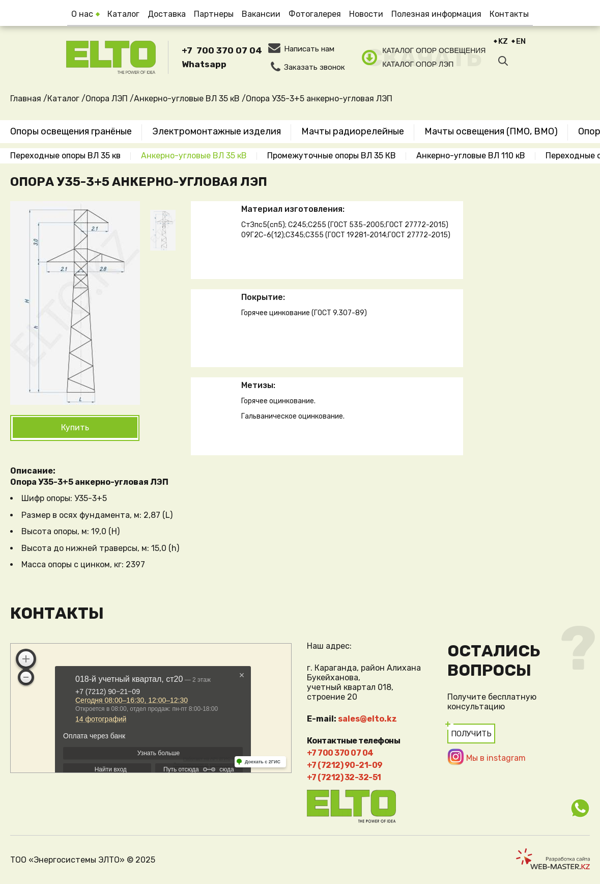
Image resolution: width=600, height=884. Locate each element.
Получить (471, 733)
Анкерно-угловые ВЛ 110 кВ (470, 155)
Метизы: (258, 385)
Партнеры (214, 14)
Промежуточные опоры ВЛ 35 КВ (331, 155)
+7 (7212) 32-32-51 (344, 777)
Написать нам (309, 48)
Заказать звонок (314, 67)
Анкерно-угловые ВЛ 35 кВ (194, 155)
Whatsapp (204, 64)
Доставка (167, 14)
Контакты (509, 14)
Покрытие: (263, 297)
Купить (75, 427)
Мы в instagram (496, 758)
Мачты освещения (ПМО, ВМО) (491, 131)
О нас (82, 14)
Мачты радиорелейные (352, 131)
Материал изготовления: (293, 209)
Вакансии (261, 14)
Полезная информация (436, 14)
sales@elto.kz (367, 719)
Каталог (123, 14)
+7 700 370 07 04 (222, 50)
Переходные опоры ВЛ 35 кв (65, 155)
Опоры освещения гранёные (71, 131)
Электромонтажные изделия (216, 131)
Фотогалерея (315, 14)
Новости (366, 14)
